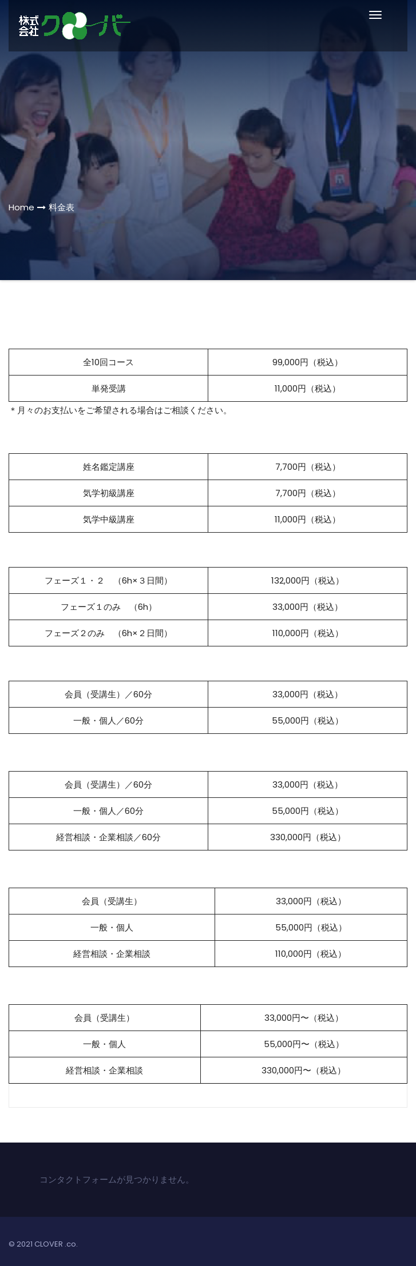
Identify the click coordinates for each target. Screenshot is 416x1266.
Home (21, 207)
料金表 (61, 207)
